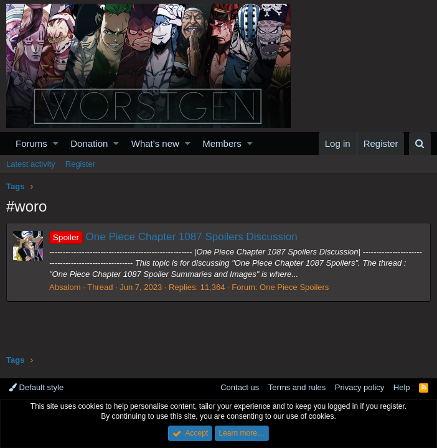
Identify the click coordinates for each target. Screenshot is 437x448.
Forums (31, 143)
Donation (89, 143)
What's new (155, 143)
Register (80, 164)
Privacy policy (359, 387)
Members (222, 143)
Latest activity (30, 164)
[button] (56, 143)
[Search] (420, 143)
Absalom (65, 287)
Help (401, 387)
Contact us (239, 387)
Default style (36, 387)
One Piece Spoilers (294, 287)
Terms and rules (297, 387)
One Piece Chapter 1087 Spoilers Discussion (173, 237)
